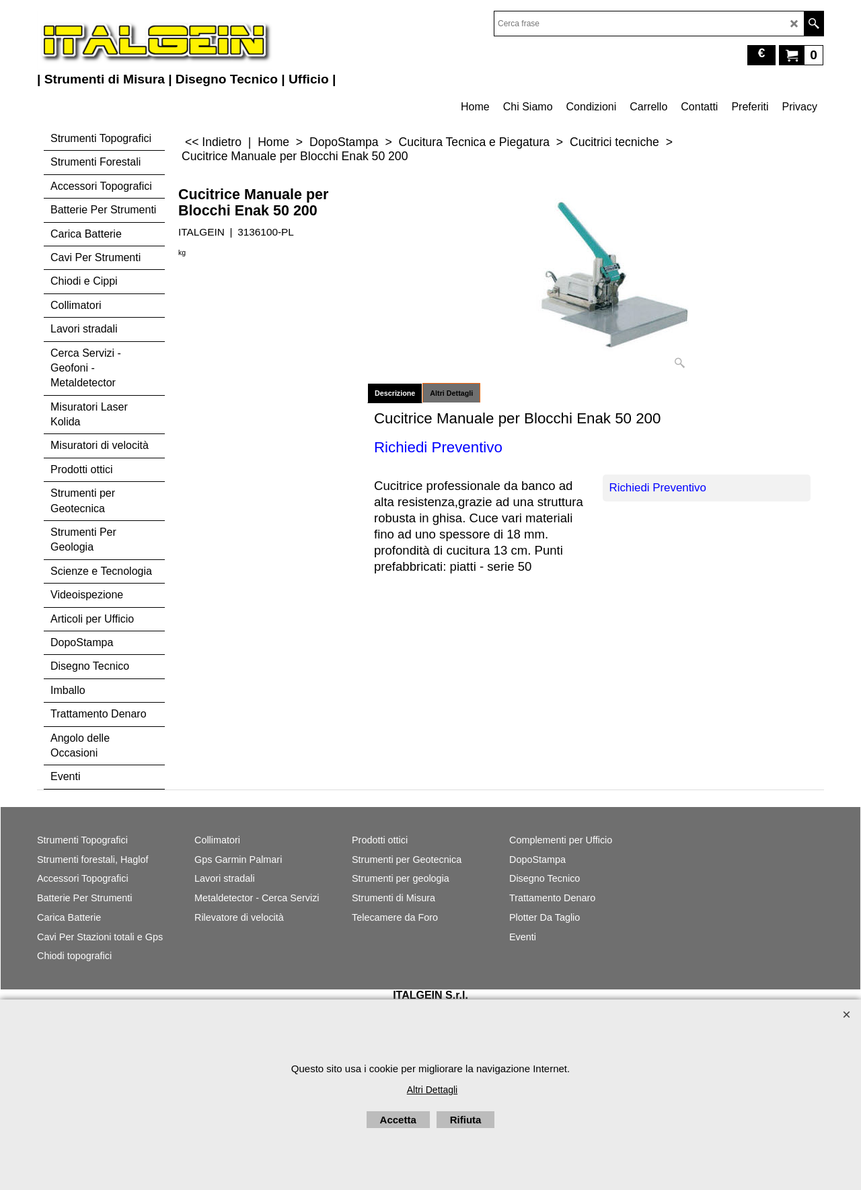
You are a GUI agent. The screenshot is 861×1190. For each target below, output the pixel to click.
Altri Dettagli (451, 393)
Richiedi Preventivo (657, 487)
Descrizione (395, 393)
